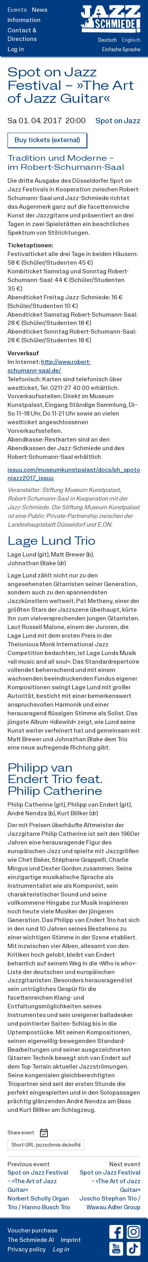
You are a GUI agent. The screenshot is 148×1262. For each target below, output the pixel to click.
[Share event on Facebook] (56, 1133)
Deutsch (107, 40)
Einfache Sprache (121, 49)
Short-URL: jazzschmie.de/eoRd (46, 1145)
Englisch (131, 40)
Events (17, 10)
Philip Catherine (30, 805)
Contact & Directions (22, 34)
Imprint (71, 1240)
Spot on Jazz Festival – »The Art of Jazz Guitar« (70, 86)
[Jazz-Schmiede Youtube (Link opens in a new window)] (116, 1249)
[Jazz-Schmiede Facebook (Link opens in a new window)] (116, 1232)
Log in (15, 49)
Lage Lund (21, 555)
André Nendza (27, 814)
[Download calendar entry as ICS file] (44, 1133)
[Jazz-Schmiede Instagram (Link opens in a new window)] (134, 1232)
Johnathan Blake (31, 563)
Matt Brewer (68, 555)
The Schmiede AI (30, 1240)
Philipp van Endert (92, 805)
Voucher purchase (32, 1230)
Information (24, 20)
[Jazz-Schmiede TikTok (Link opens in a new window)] (134, 1249)
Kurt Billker (72, 814)
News (39, 10)
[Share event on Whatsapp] (68, 1133)
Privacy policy (26, 1249)
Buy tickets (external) (47, 140)
